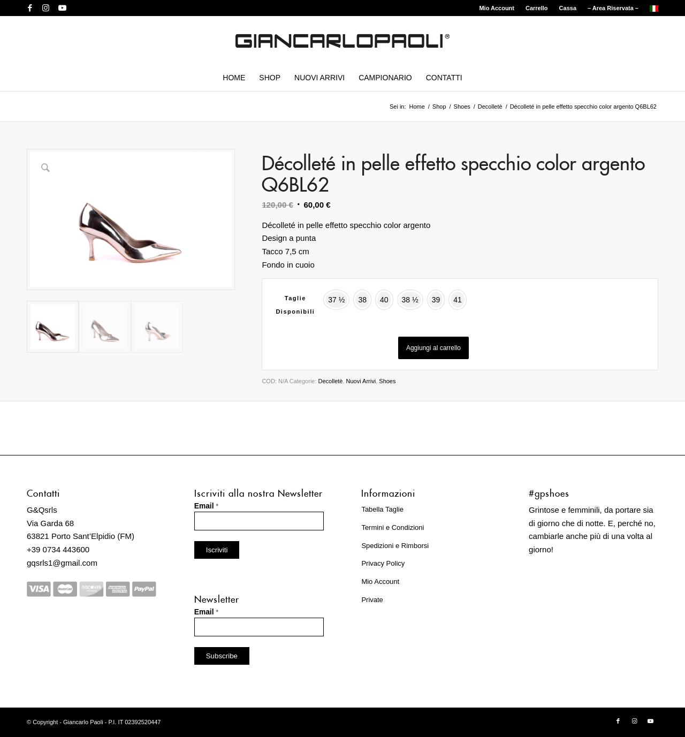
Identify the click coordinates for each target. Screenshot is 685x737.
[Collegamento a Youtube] (62, 8)
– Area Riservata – (613, 8)
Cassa (567, 8)
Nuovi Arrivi (361, 381)
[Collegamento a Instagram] (46, 8)
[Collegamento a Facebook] (29, 8)
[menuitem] (497, 8)
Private (372, 600)
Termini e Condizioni (392, 527)
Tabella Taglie (382, 509)
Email (206, 506)
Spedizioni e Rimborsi (395, 546)
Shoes (387, 381)
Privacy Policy (383, 563)
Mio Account (496, 8)
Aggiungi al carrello (433, 348)
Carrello (537, 8)
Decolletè (330, 381)
